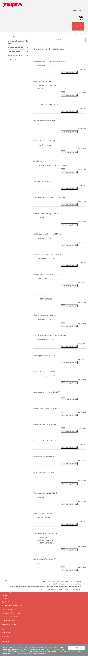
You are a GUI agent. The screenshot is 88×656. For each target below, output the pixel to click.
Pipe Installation (7, 602)
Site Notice (5, 598)
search (70, 39)
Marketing (5, 641)
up (5, 580)
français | (80, 33)
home (84, 33)
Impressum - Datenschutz (56, 653)
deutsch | (70, 33)
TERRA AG (78, 27)
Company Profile (7, 593)
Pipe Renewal (6, 629)
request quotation (69, 72)
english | (75, 33)
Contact (4, 595)
